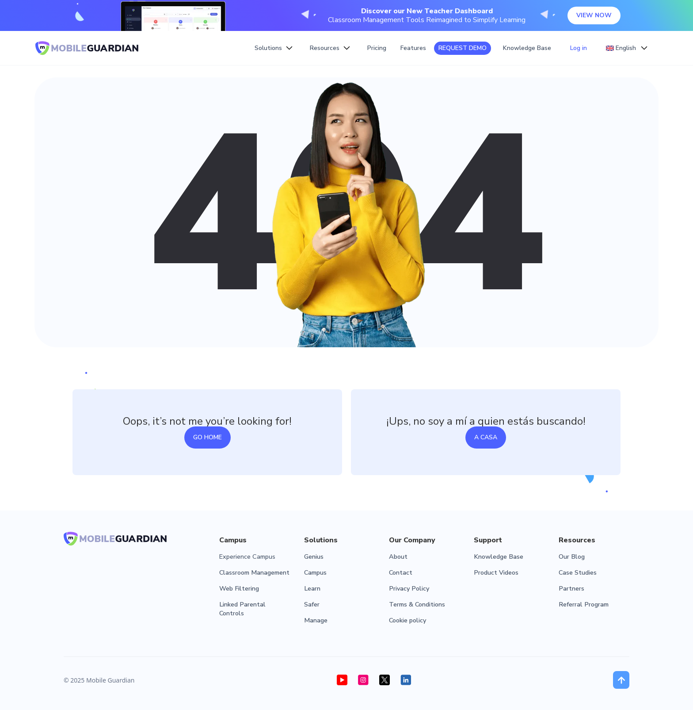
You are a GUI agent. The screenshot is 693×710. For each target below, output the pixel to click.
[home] (86, 48)
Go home (207, 437)
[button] (274, 48)
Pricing (376, 48)
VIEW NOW (594, 15)
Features (413, 48)
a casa (485, 437)
